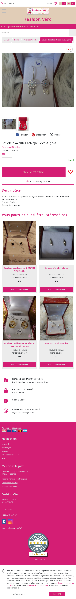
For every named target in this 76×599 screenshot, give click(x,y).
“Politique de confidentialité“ (37, 585)
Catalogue (6, 448)
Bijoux (16, 40)
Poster (55, 134)
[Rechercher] (72, 32)
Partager (22, 134)
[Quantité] (7, 160)
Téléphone (7, 509)
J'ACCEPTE (57, 594)
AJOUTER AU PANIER (33, 171)
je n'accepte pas (19, 594)
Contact (49, 3)
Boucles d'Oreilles (11, 147)
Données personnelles (10, 486)
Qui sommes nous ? (10, 455)
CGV (4, 458)
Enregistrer (39, 134)
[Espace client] (55, 3)
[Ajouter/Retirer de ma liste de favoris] (70, 171)
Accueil (7, 40)
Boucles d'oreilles (30, 40)
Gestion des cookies (9, 483)
